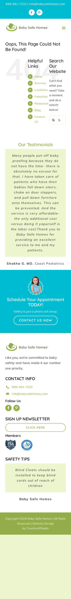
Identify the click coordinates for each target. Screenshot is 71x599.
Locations (41, 90)
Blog (38, 110)
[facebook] (8, 408)
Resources (41, 103)
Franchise (41, 96)
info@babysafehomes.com (47, 4)
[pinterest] (16, 408)
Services (40, 83)
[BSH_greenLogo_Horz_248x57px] (27, 343)
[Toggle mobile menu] (64, 28)
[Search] (53, 120)
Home (38, 76)
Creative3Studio (38, 528)
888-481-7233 (22, 387)
